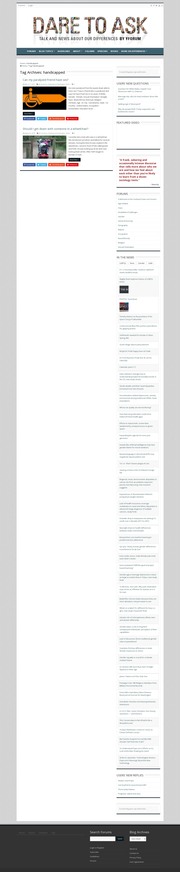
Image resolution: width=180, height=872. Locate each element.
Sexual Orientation (126, 247)
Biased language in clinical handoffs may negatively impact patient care (137, 455)
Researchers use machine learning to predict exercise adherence (135, 538)
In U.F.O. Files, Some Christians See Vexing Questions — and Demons (137, 712)
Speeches (102, 51)
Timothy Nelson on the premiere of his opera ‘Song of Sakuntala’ (136, 318)
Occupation (123, 234)
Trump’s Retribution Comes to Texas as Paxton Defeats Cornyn (136, 731)
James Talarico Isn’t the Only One (133, 676)
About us (133, 849)
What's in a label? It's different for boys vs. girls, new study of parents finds (138, 609)
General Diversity (125, 221)
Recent (22, 832)
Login (30, 5)
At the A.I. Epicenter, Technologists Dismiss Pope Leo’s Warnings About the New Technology (137, 760)
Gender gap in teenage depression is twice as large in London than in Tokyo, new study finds (138, 577)
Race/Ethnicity (124, 238)
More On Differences (133, 51)
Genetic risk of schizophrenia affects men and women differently (137, 618)
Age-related (123, 203)
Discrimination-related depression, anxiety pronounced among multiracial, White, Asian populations (138, 398)
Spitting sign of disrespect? (129, 104)
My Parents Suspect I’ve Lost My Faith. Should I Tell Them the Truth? (136, 740)
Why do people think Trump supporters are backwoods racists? (136, 110)
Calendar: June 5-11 (128, 367)
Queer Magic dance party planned (134, 344)
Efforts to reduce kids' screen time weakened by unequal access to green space (136, 426)
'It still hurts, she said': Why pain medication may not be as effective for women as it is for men (138, 589)
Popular (31, 832)
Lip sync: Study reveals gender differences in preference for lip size (138, 548)
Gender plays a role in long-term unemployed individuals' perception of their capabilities (138, 629)
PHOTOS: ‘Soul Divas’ (128, 299)
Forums (21, 5)
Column (89, 51)
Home (21, 51)
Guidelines (64, 51)
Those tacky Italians (126, 789)
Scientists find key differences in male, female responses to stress (136, 649)
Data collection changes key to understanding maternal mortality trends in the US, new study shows (138, 377)
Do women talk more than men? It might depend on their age (136, 668)
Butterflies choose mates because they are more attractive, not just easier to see (138, 600)
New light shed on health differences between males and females (135, 529)
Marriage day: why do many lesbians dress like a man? (138, 97)
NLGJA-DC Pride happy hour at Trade (135, 351)
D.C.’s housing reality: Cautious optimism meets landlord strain (137, 271)
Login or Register (97, 847)
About (76, 51)
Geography (123, 225)
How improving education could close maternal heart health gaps (135, 415)
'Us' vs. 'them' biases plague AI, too (134, 463)
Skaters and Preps (126, 780)
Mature (121, 229)
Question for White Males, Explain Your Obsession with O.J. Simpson (134, 90)
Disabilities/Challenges (56, 84)
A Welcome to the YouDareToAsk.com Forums (137, 199)
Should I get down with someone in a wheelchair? (55, 129)
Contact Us (134, 853)
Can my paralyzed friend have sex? (45, 80)
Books (114, 51)
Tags (53, 832)
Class (120, 208)
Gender (121, 216)
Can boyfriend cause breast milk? (132, 785)
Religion (121, 242)
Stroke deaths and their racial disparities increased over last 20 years (137, 387)
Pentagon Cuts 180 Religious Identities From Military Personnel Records (138, 684)
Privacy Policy (135, 857)
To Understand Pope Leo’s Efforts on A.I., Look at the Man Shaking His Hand (137, 749)
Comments (43, 832)
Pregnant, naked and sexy (129, 793)
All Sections (42, 84)
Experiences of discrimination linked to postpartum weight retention (136, 495)
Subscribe (94, 852)
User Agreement (137, 862)
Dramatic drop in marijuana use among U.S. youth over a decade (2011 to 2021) (138, 519)
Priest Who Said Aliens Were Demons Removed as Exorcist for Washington (135, 693)
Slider (68, 84)
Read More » (28, 114)
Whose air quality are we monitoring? (135, 407)
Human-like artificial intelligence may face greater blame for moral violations (137, 446)
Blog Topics (46, 51)
